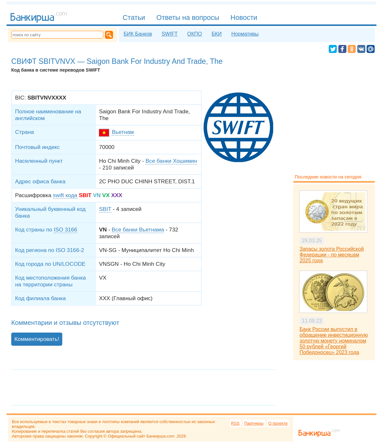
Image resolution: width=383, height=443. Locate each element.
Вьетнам (123, 132)
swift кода (65, 195)
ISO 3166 (65, 229)
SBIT (105, 209)
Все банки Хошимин (171, 161)
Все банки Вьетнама (138, 229)
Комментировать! (36, 339)
